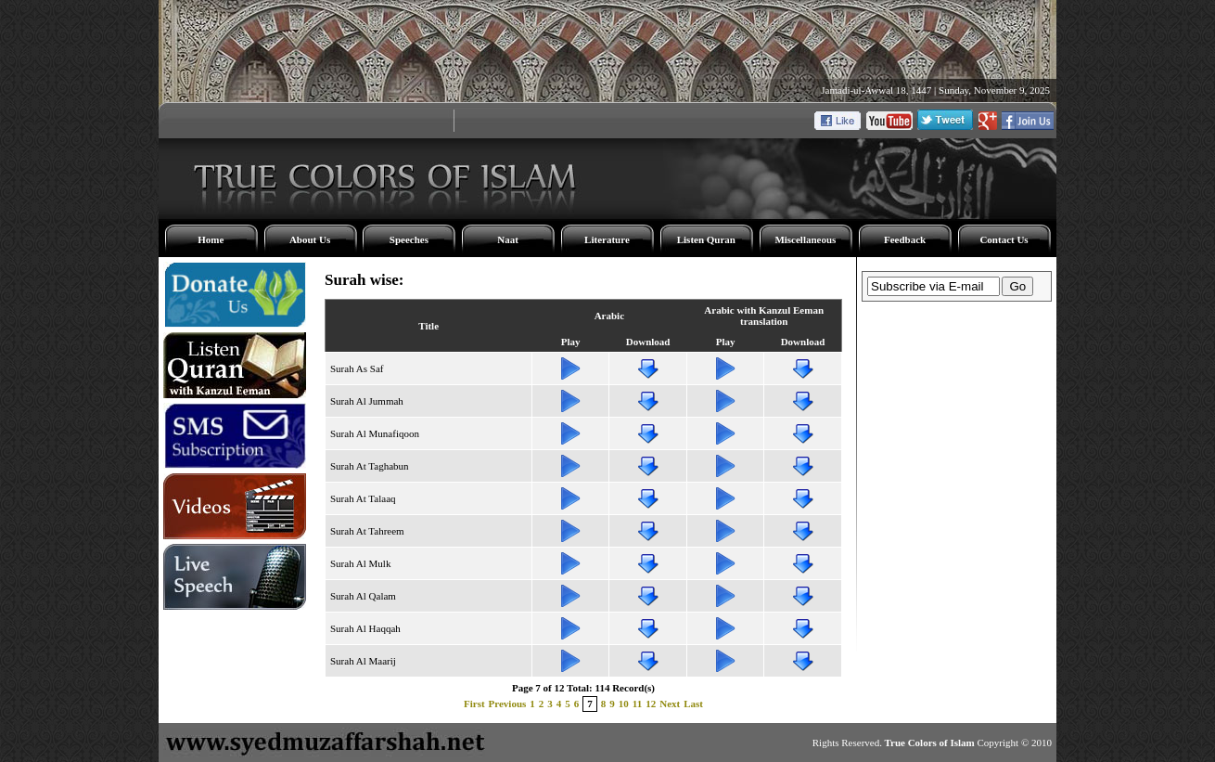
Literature (607, 239)
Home (211, 239)
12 (651, 703)
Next (669, 703)
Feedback (905, 239)
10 (624, 703)
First (474, 703)
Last (693, 703)
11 (637, 703)
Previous (508, 703)
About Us (309, 239)
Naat (507, 239)
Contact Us (1003, 239)
